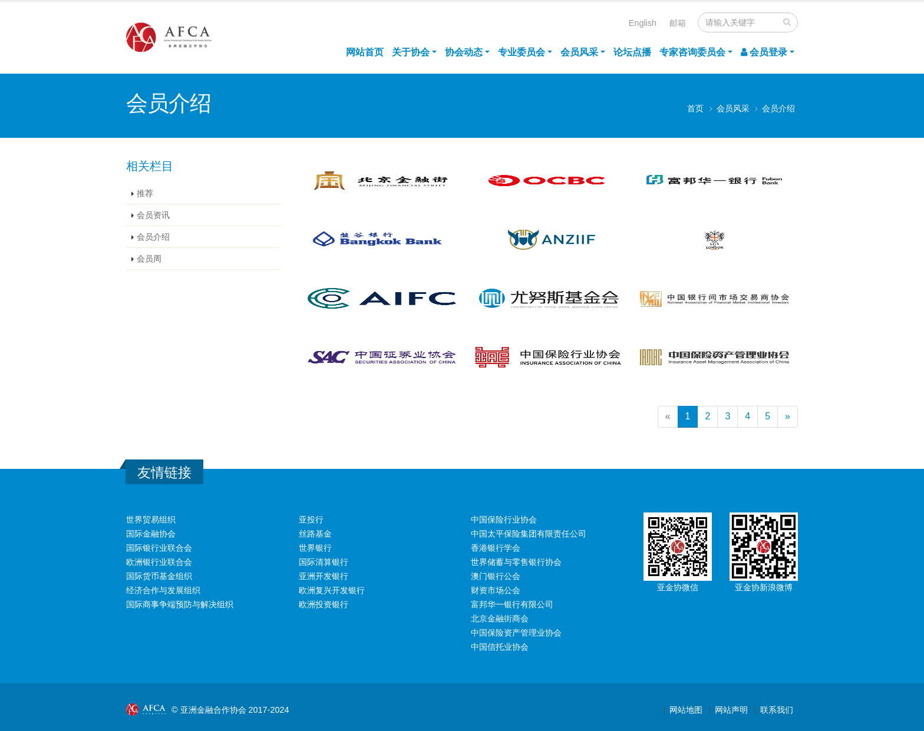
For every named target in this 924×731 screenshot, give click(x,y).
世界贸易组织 (151, 519)
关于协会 (411, 52)
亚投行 (311, 519)
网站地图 (685, 710)
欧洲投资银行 (323, 604)
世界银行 (315, 548)
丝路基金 (315, 533)
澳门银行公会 (495, 576)
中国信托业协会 (500, 646)
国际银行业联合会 (159, 548)
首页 (695, 108)
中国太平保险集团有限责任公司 (528, 533)
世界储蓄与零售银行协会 (516, 562)
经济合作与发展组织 (163, 590)
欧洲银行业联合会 (159, 562)
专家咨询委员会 (692, 52)
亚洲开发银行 (323, 576)
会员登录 (764, 52)
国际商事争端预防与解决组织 (179, 604)
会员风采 (579, 52)
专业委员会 (521, 52)
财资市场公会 (495, 590)
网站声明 (731, 710)
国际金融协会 (151, 533)
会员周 (149, 258)
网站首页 (365, 52)
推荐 (145, 193)
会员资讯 (153, 215)
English (642, 23)
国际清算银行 (323, 562)
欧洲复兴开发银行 (332, 590)
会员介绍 (778, 108)
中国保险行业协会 (504, 519)
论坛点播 (632, 52)
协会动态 (464, 52)
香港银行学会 (495, 548)
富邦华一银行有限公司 (512, 604)
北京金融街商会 (500, 618)
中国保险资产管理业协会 (516, 632)
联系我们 (776, 710)
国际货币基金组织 (159, 576)
